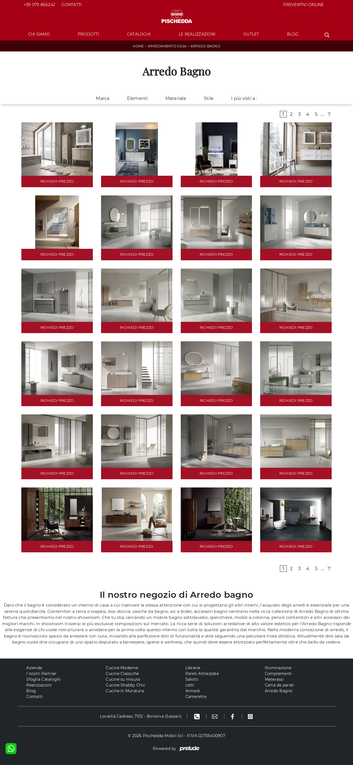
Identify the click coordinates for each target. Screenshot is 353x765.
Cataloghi (139, 34)
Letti (189, 685)
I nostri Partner (41, 673)
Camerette (195, 696)
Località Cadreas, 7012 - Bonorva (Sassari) (141, 716)
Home (138, 46)
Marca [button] (102, 98)
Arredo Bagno (205, 46)
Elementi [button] (137, 98)
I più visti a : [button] (244, 98)
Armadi (192, 690)
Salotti (192, 679)
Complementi (278, 673)
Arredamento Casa (167, 46)
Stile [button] (209, 98)
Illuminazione (278, 667)
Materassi (274, 679)
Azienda (34, 667)
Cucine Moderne (122, 667)
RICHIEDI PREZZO (57, 181)
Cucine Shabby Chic (125, 685)
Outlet (251, 34)
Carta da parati (279, 685)
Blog (293, 34)
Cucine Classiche (122, 673)
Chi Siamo (39, 34)
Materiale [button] (175, 98)
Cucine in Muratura (125, 690)
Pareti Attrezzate (202, 673)
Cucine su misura (123, 679)
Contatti (72, 4)
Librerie (192, 667)
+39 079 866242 (39, 4)
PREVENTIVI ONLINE (303, 4)
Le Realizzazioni (197, 34)
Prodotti (88, 34)
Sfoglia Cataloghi (43, 679)
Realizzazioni (38, 685)
